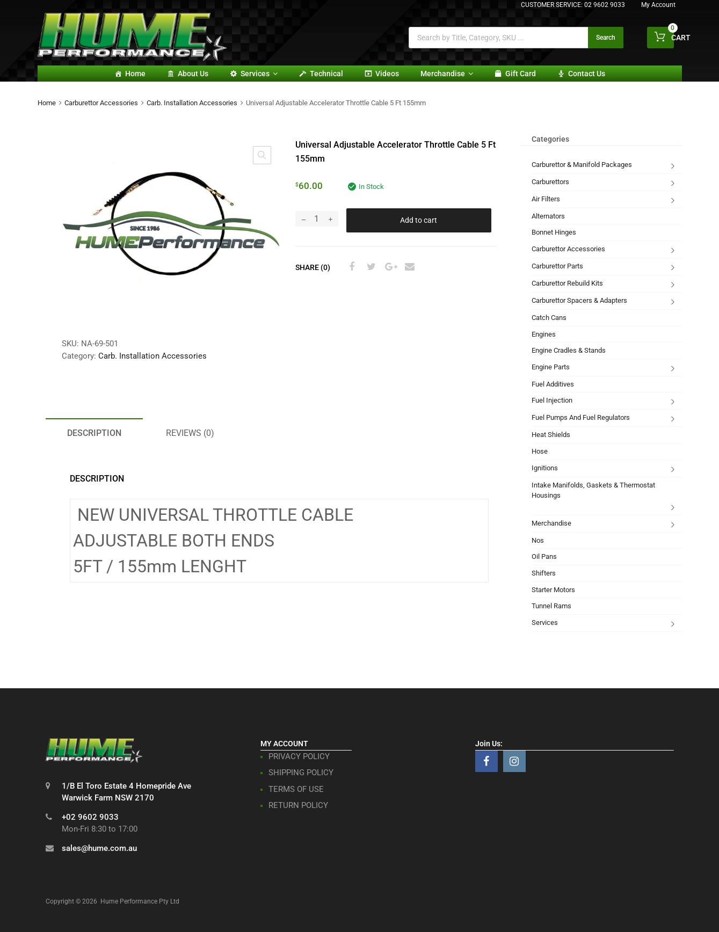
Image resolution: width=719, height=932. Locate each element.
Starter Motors (553, 590)
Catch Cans (549, 318)
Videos (387, 73)
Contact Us (586, 73)
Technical (326, 73)
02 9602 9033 (604, 5)
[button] (262, 155)
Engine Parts (551, 367)
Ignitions (545, 468)
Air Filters (546, 199)
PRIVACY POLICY (299, 756)
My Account (658, 5)
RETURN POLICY (298, 805)
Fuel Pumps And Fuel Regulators (581, 417)
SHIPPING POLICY (300, 772)
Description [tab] (94, 433)
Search (605, 37)
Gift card (520, 73)
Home (135, 73)
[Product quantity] (316, 219)
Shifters (544, 573)
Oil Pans (544, 556)
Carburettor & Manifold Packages (582, 165)
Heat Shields (551, 435)
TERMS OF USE (296, 789)
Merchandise (446, 73)
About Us (193, 73)
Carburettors (550, 182)
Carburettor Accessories (101, 103)
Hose (540, 451)
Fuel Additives (553, 384)
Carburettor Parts (557, 266)
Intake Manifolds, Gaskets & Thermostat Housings (593, 490)
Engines (544, 334)
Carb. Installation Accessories (192, 103)
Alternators (548, 216)
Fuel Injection (552, 400)
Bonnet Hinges (554, 232)
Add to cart (418, 220)
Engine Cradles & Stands (569, 350)
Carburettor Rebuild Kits (567, 283)
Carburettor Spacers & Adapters (579, 300)
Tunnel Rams (551, 606)
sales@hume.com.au (99, 848)
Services (259, 73)
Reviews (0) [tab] (190, 433)
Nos (538, 540)
